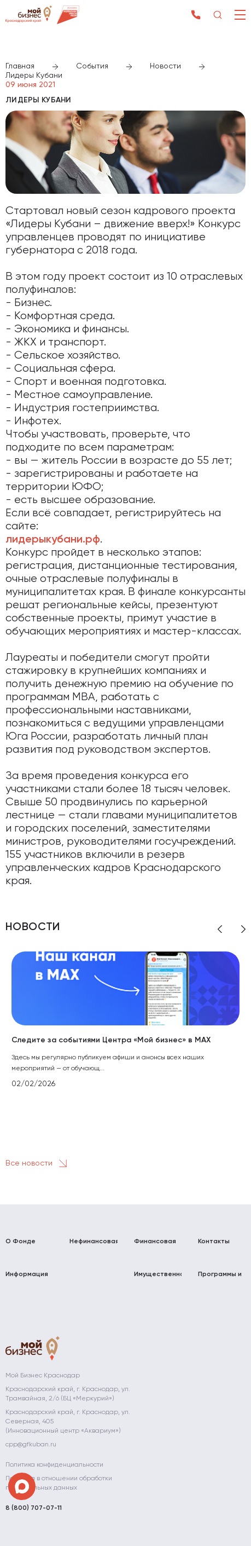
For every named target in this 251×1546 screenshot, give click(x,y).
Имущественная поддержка (158, 1279)
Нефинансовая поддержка (93, 1246)
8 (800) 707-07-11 (33, 1508)
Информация (26, 1274)
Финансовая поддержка (155, 1246)
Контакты (214, 1241)
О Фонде (20, 1241)
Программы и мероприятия (220, 1279)
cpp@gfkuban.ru (30, 1444)
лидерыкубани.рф (52, 539)
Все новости (38, 1163)
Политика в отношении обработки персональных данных (58, 1483)
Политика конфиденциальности (54, 1465)
